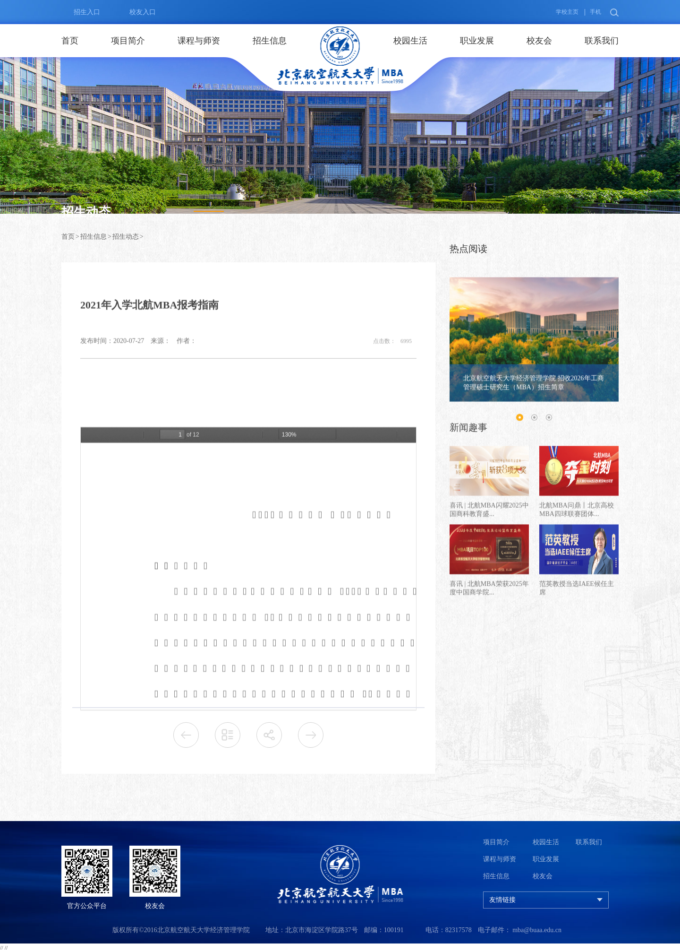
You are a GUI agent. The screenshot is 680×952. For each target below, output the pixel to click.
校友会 (539, 40)
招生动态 (125, 236)
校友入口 (136, 12)
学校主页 (567, 12)
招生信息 (270, 40)
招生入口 (80, 12)
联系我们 (602, 40)
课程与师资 (199, 40)
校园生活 (410, 40)
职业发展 (477, 40)
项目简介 (128, 40)
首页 (69, 40)
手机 (595, 12)
